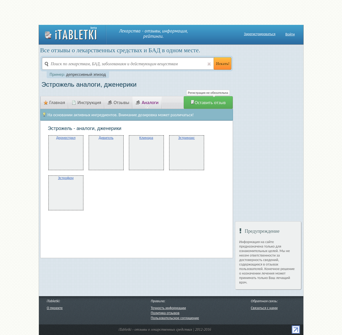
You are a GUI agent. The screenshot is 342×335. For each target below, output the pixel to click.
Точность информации (168, 308)
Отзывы (118, 102)
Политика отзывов (165, 313)
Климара (146, 138)
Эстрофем (66, 178)
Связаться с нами (264, 308)
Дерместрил (65, 138)
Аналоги (147, 102)
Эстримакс (186, 138)
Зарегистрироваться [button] (260, 34)
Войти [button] (290, 34)
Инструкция (86, 102)
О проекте (55, 308)
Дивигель (105, 138)
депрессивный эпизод (86, 74)
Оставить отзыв (208, 102)
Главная (54, 102)
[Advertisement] (171, 12)
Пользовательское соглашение (175, 318)
